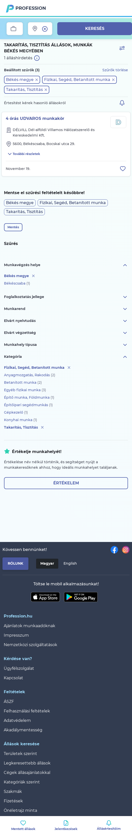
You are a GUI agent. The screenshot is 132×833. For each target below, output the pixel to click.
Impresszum (16, 635)
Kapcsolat (13, 678)
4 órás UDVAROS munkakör (35, 118)
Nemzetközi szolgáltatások (30, 644)
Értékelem (66, 483)
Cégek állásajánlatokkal (27, 772)
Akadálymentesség (23, 730)
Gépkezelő (16, 412)
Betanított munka (23, 382)
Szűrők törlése (115, 70)
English (70, 563)
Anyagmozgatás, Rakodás (29, 375)
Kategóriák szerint (22, 782)
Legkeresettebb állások (27, 763)
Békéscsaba (17, 283)
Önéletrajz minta (20, 810)
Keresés (94, 28)
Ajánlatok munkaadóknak (29, 625)
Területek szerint (20, 753)
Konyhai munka (20, 420)
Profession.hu (30, 8)
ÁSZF (9, 701)
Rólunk (15, 563)
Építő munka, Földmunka (29, 397)
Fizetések (13, 801)
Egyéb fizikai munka (25, 390)
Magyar (47, 563)
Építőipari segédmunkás (28, 405)
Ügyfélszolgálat (19, 668)
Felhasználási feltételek (27, 711)
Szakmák (13, 791)
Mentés (13, 227)
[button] (22, 80)
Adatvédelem (17, 720)
